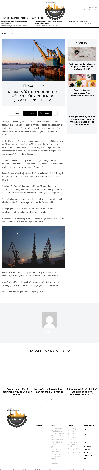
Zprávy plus (88, 454)
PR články (56, 454)
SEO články (73, 440)
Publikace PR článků (73, 443)
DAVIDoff (87, 444)
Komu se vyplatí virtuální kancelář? (79, 21)
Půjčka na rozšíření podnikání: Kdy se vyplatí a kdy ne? (17, 389)
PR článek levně (75, 450)
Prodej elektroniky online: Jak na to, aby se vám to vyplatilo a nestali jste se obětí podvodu (82, 112)
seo (54, 444)
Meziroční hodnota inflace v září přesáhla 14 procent (49, 389)
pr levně (56, 449)
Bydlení (86, 457)
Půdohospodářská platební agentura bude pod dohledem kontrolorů (82, 390)
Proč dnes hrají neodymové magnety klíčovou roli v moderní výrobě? (82, 65)
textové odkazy (58, 431)
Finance (11, 33)
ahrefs (55, 461)
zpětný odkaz (57, 429)
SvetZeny (31, 86)
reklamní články (58, 437)
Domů (4, 33)
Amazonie (87, 447)
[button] (5, 8)
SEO (54, 459)
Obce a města (89, 451)
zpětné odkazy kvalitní (57, 434)
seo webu (56, 442)
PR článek (56, 452)
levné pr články (58, 447)
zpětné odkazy (58, 426)
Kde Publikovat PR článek (74, 446)
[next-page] (83, 120)
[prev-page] (79, 120)
